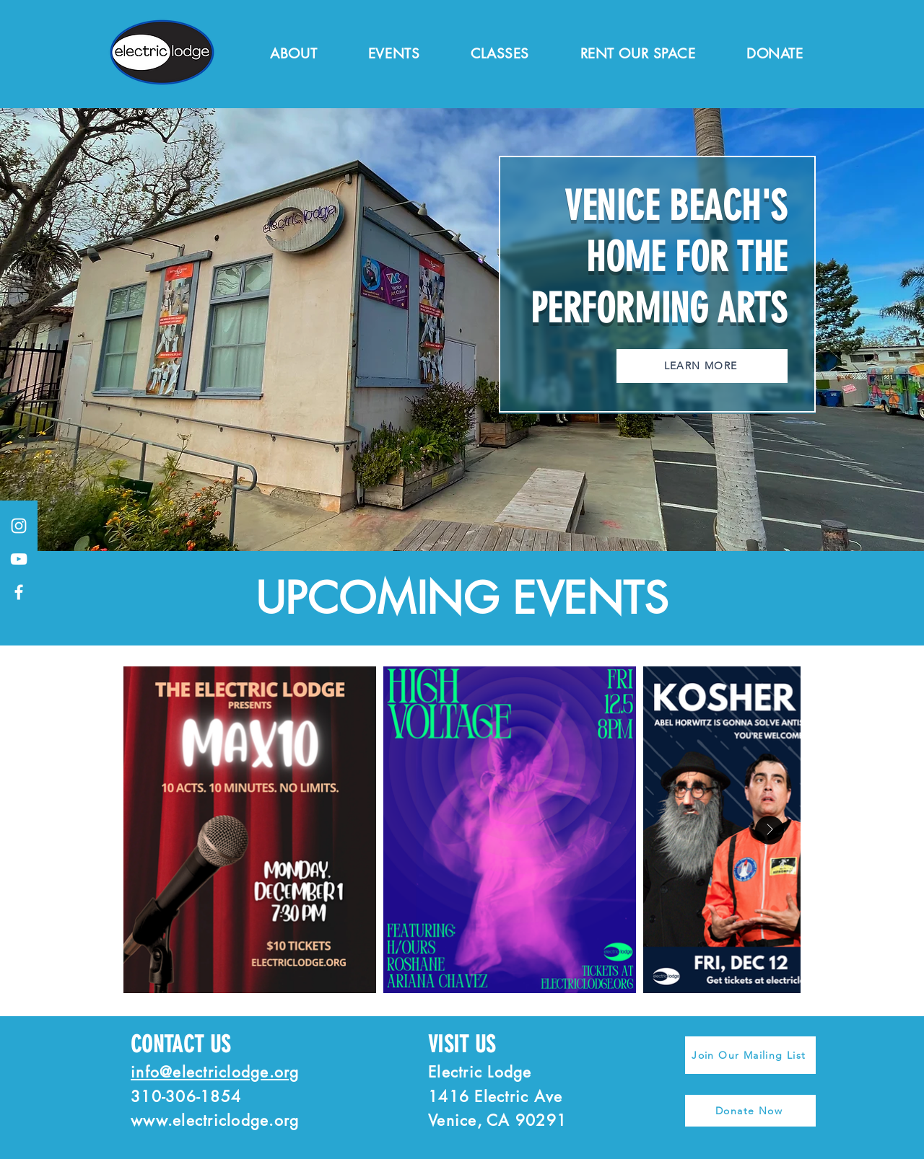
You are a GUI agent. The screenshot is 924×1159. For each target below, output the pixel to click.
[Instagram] (19, 526)
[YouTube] (19, 559)
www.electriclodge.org (215, 1120)
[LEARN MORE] (702, 366)
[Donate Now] (750, 1111)
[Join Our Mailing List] (750, 1055)
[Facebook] (19, 592)
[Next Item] (769, 830)
